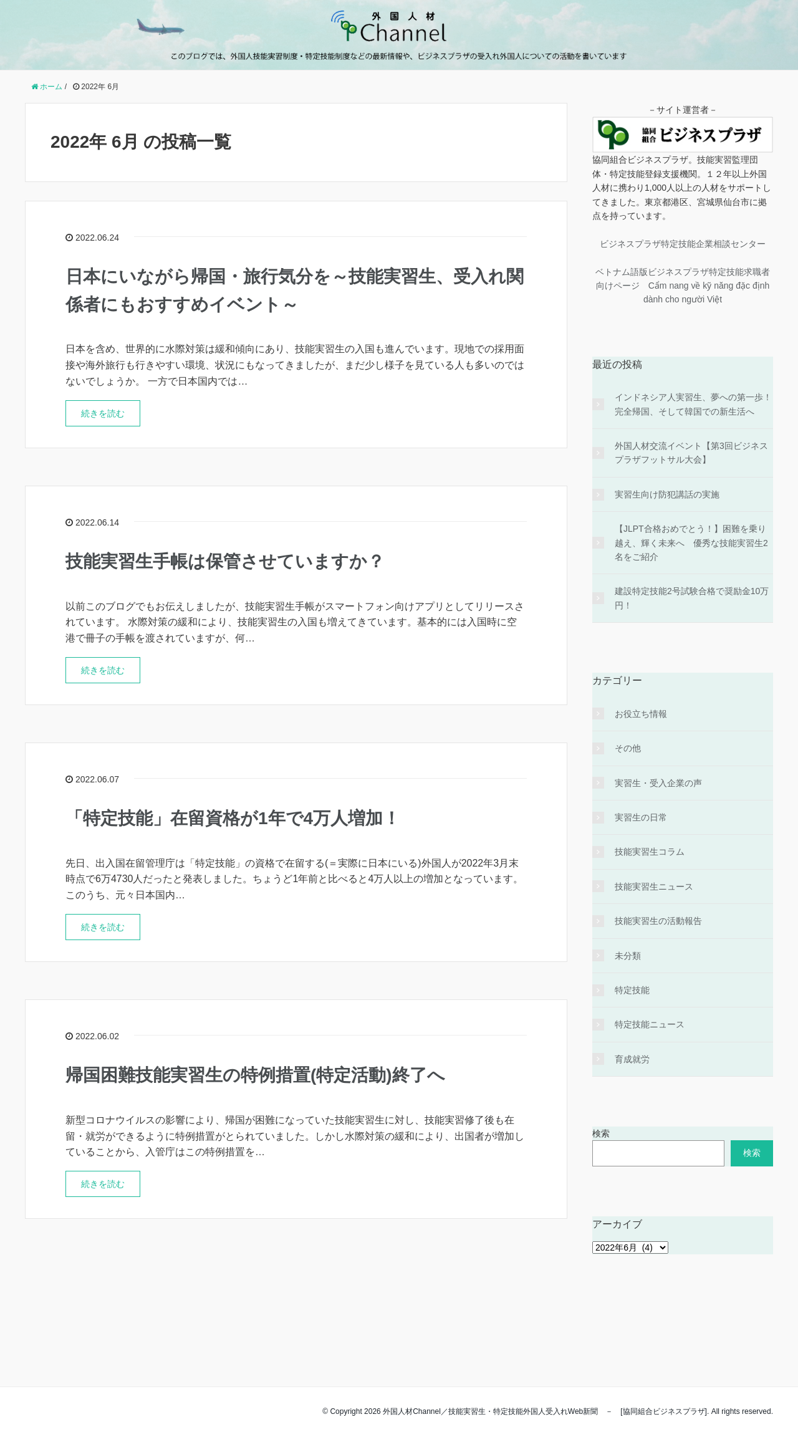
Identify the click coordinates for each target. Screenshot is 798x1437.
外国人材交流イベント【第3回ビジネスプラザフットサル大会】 (691, 452)
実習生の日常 (641, 817)
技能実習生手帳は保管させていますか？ (225, 561)
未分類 (628, 956)
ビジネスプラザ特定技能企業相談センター (683, 244)
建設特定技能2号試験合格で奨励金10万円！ (692, 598)
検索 (601, 1133)
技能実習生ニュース (654, 887)
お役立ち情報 (641, 714)
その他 (628, 748)
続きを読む (103, 413)
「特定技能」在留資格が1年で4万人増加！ (232, 818)
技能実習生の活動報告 (658, 921)
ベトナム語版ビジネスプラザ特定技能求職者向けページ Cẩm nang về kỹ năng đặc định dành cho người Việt (682, 286)
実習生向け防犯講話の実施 (667, 494)
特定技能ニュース (650, 1024)
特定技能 (632, 990)
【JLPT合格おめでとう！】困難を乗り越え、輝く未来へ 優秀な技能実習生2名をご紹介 (691, 543)
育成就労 (632, 1059)
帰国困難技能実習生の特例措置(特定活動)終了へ (255, 1075)
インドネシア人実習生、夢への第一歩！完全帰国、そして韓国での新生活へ (693, 404)
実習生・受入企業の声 (658, 783)
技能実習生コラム (650, 852)
